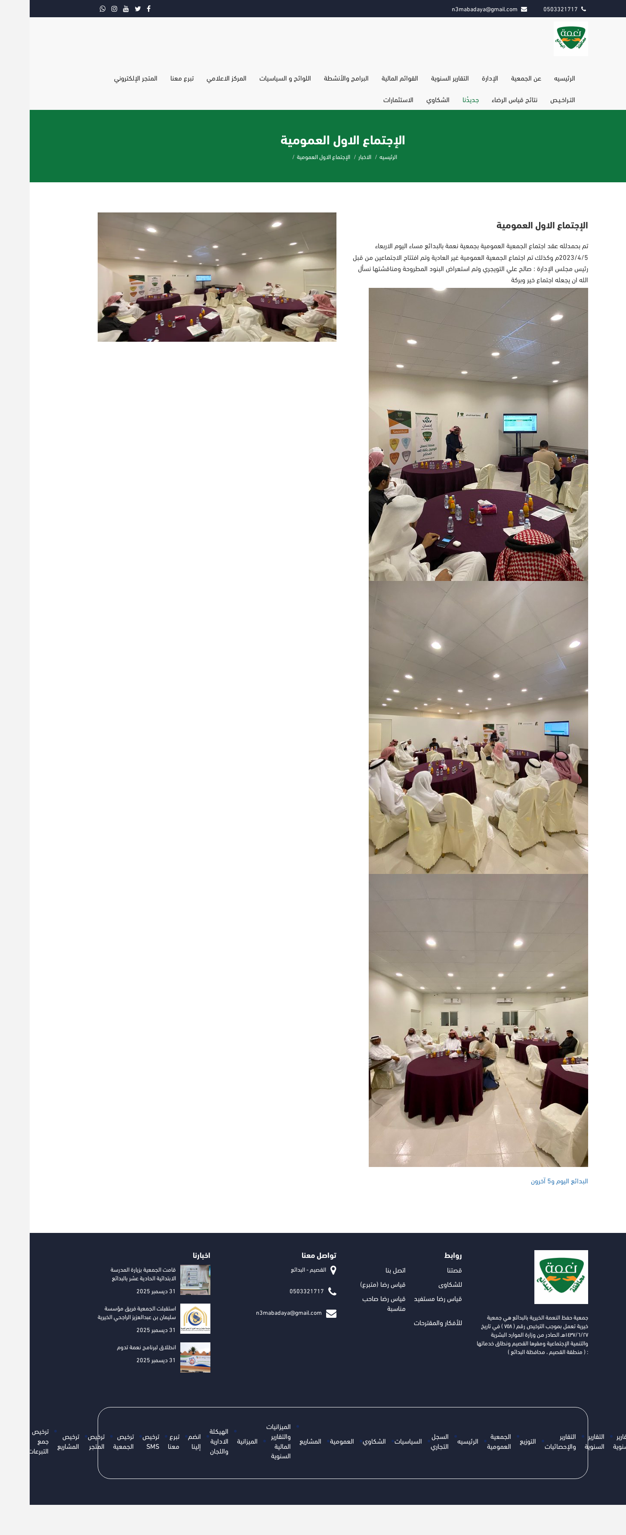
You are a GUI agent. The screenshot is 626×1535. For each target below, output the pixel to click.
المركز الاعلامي (197, 77)
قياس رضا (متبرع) (353, 1284)
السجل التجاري (410, 1441)
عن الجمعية (496, 77)
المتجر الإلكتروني (106, 77)
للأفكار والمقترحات (408, 1322)
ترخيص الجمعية (93, 1441)
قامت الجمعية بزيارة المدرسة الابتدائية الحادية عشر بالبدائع (113, 1273)
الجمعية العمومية (469, 1441)
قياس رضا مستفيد (408, 1298)
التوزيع (498, 1440)
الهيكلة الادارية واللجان (189, 1440)
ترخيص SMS (121, 1441)
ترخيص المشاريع (38, 1441)
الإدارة (460, 77)
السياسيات (378, 1440)
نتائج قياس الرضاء (485, 99)
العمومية (312, 1440)
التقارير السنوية (420, 77)
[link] (529, 1180)
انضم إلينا (164, 1441)
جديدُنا (441, 99)
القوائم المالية (370, 77)
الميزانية (217, 1440)
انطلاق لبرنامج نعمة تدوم (116, 1346)
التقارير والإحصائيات (530, 1441)
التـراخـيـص (533, 99)
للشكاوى (420, 1284)
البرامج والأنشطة (316, 77)
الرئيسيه (535, 77)
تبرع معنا (152, 77)
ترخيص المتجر (66, 1441)
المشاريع (281, 1440)
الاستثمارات (369, 99)
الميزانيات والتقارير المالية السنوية (249, 1440)
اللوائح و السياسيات (255, 77)
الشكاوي (408, 99)
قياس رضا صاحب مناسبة (354, 1303)
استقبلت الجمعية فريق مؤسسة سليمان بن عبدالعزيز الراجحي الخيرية (107, 1312)
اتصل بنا (366, 1269)
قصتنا (424, 1269)
